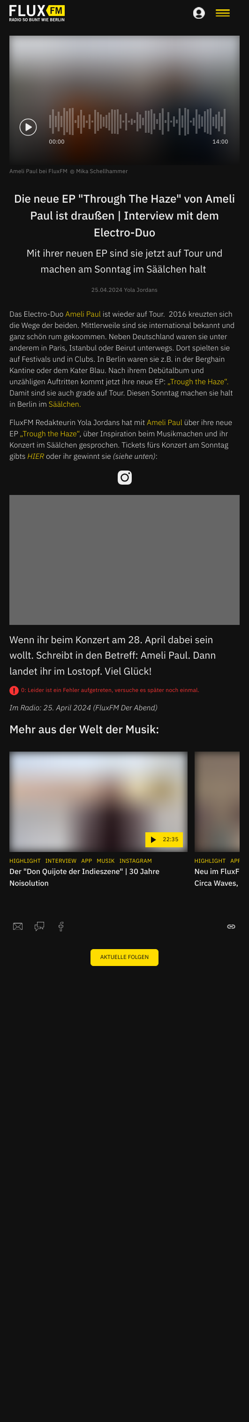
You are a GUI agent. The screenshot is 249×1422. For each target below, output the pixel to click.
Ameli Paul (83, 314)
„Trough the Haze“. (198, 382)
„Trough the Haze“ (50, 434)
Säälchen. (65, 404)
